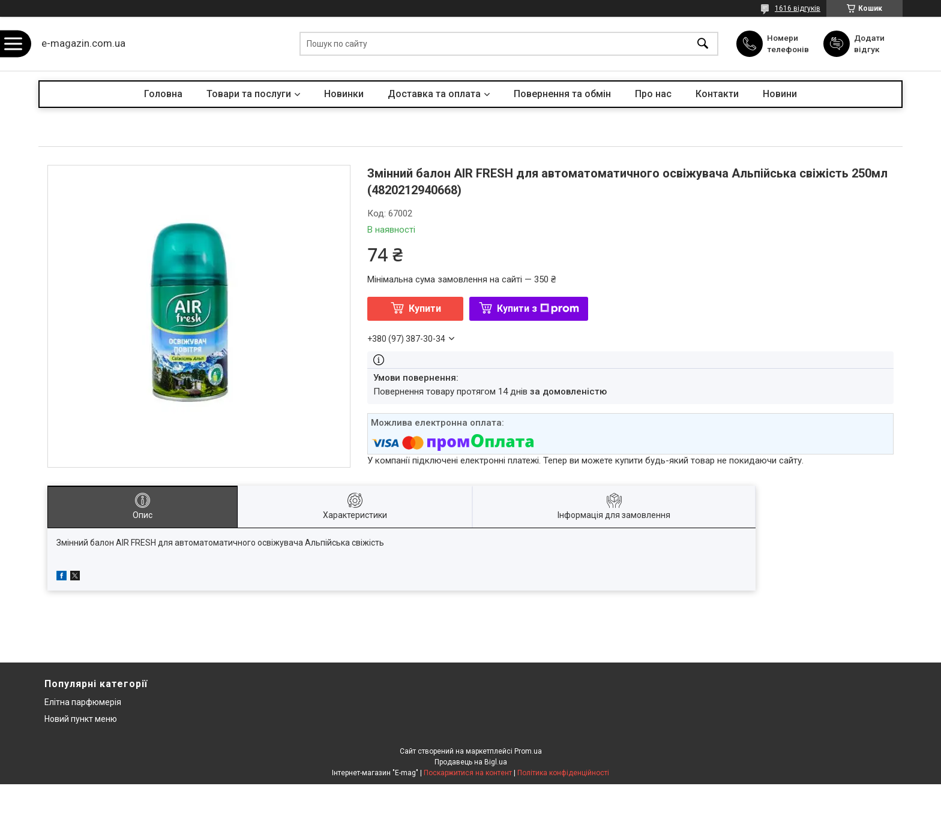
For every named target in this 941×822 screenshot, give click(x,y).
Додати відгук (870, 43)
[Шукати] (702, 44)
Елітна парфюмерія (82, 702)
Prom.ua (528, 751)
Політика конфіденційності (563, 773)
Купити (425, 308)
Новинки (344, 94)
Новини (780, 94)
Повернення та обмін (562, 94)
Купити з (538, 308)
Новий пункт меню (80, 719)
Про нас (653, 94)
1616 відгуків (797, 8)
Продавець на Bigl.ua (470, 762)
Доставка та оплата (434, 94)
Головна (163, 94)
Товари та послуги (248, 94)
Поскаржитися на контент (468, 773)
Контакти (717, 94)
